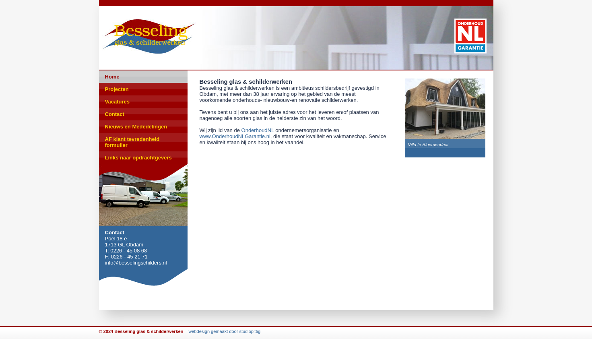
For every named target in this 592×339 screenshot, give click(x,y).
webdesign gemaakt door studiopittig (224, 331)
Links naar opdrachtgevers (138, 158)
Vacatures (117, 102)
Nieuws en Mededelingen (136, 127)
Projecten (117, 89)
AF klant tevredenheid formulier (132, 142)
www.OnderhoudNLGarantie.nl (235, 136)
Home (112, 77)
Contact (114, 114)
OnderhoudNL (257, 130)
